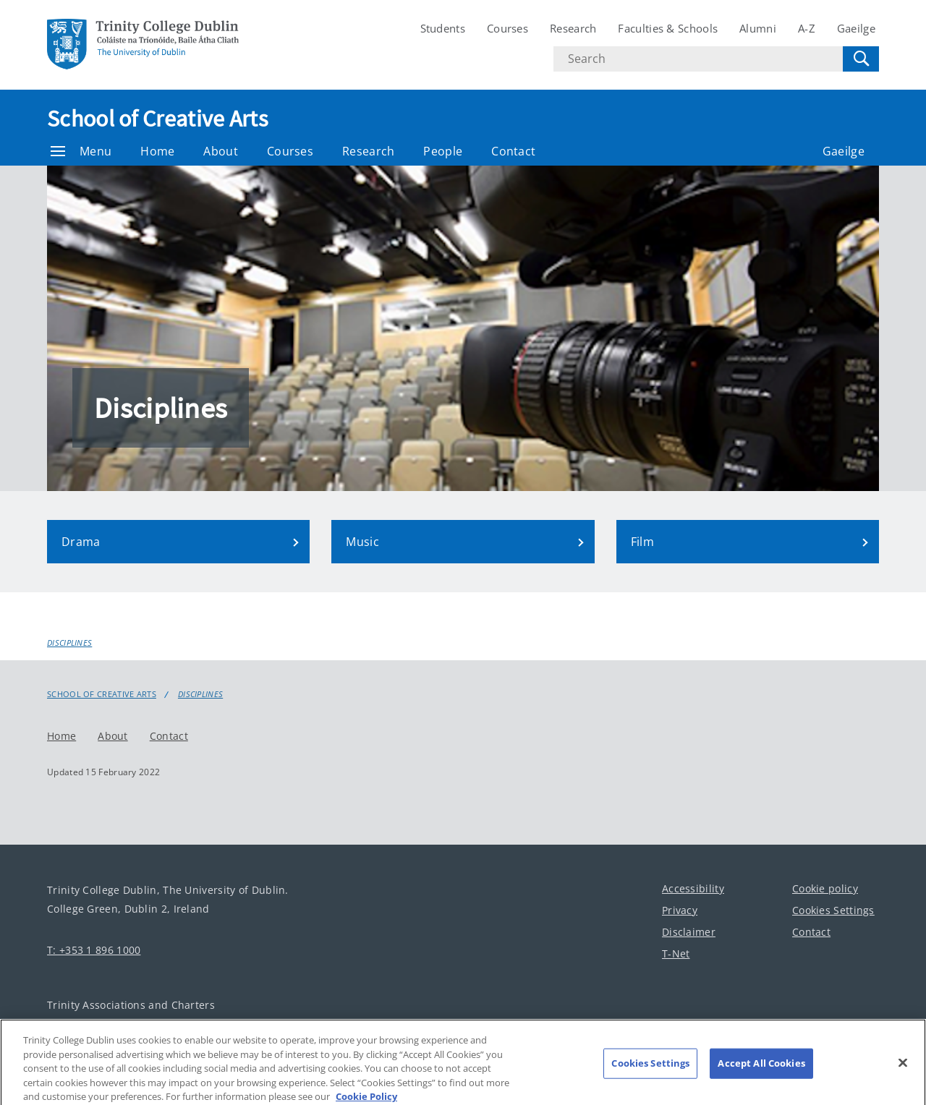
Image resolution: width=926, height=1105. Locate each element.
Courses (507, 28)
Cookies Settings (833, 910)
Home (157, 151)
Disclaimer (688, 932)
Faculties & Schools (668, 28)
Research (573, 28)
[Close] (903, 1069)
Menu (81, 151)
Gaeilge (856, 28)
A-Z (806, 28)
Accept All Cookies (761, 1069)
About (220, 151)
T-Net (676, 953)
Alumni (757, 28)
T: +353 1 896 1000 (93, 950)
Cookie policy (825, 888)
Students (442, 28)
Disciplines (69, 642)
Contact (513, 151)
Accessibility (693, 888)
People (442, 151)
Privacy (679, 910)
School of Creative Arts (157, 118)
